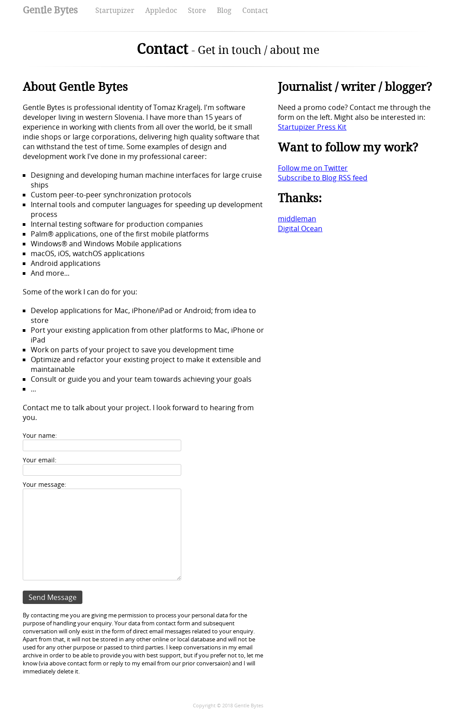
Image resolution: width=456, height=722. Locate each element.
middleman (297, 219)
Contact (255, 10)
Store (197, 10)
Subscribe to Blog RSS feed (322, 178)
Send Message (52, 597)
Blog (224, 10)
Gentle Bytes (50, 10)
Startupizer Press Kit (312, 127)
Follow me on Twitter (313, 168)
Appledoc (161, 10)
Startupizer (114, 10)
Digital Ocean (300, 228)
